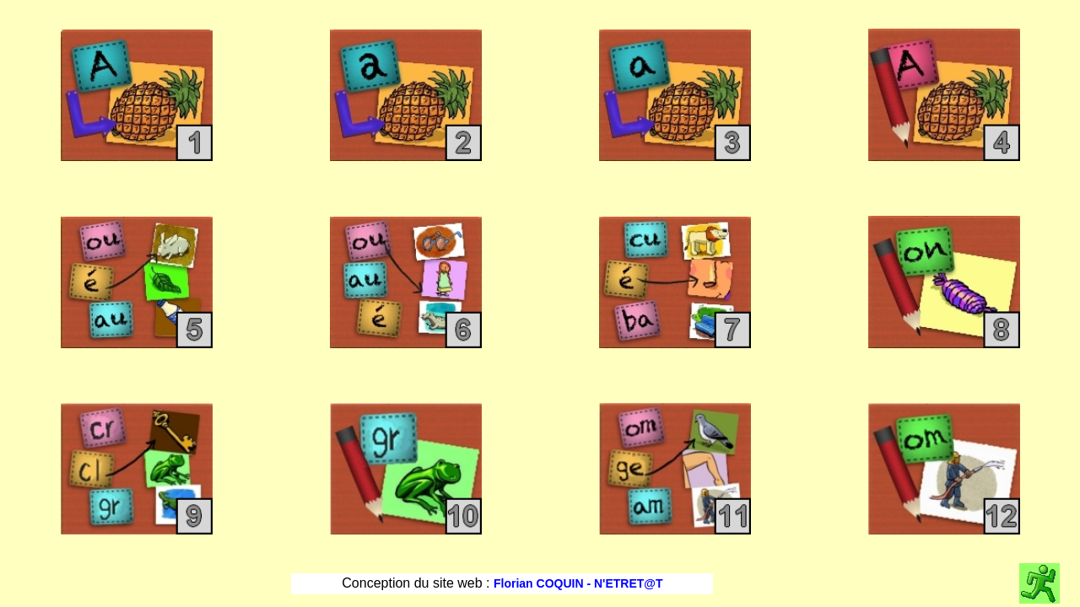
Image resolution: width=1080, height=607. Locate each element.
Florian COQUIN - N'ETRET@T (578, 583)
